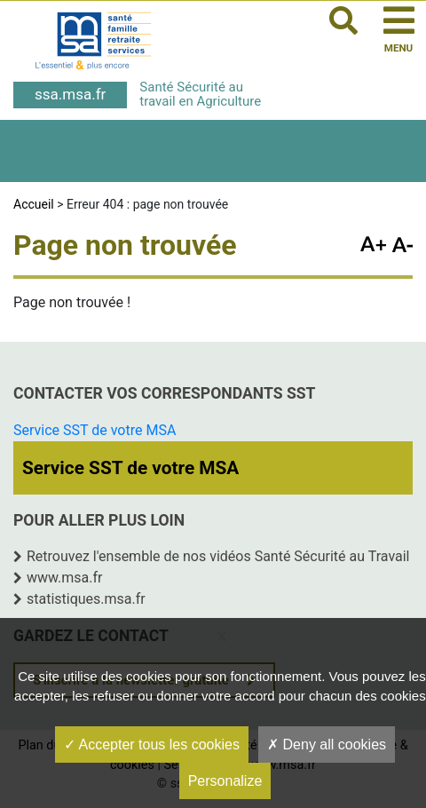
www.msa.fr (65, 577)
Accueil (33, 204)
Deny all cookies (326, 744)
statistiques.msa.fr (86, 598)
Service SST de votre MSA (94, 430)
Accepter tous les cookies (152, 744)
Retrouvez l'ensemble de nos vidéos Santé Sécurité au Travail (218, 556)
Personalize (225, 780)
